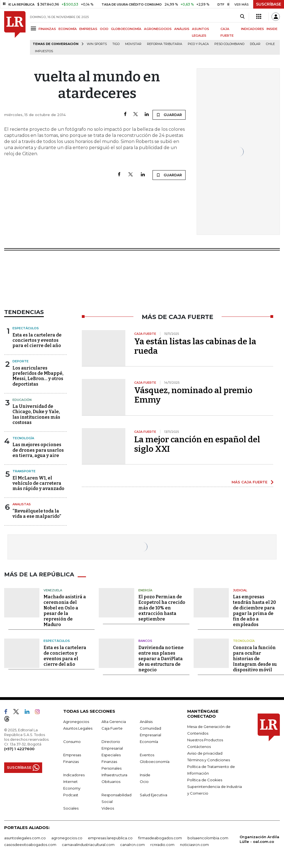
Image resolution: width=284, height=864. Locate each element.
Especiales (111, 755)
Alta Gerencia (114, 721)
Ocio (144, 781)
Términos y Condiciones (208, 760)
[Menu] (34, 28)
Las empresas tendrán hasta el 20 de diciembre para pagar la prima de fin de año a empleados (254, 610)
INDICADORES (252, 29)
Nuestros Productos (205, 740)
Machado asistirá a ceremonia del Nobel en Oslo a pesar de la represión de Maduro (65, 610)
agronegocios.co (66, 838)
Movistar (133, 44)
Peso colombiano (229, 44)
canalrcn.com (132, 844)
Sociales (70, 808)
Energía (145, 590)
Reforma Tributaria (164, 44)
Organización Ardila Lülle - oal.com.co (259, 839)
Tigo (116, 44)
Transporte (24, 471)
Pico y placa (198, 44)
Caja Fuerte (112, 728)
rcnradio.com (162, 844)
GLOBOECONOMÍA (126, 29)
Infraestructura (114, 775)
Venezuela (53, 590)
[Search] (242, 16)
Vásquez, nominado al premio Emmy (193, 395)
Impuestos (44, 51)
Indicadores (74, 775)
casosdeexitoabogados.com (30, 844)
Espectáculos (25, 328)
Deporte (20, 361)
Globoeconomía (154, 761)
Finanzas (71, 761)
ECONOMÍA (68, 29)
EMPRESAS (88, 29)
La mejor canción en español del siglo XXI (197, 444)
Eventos (147, 755)
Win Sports (97, 44)
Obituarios (111, 781)
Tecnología (23, 438)
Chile (270, 44)
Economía (149, 741)
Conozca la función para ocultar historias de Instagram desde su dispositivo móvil (255, 658)
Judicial (240, 590)
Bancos (145, 641)
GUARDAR (169, 114)
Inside (145, 775)
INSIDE (272, 29)
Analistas (21, 504)
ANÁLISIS (181, 29)
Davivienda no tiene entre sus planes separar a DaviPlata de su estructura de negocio (161, 658)
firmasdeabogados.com (160, 838)
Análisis (146, 721)
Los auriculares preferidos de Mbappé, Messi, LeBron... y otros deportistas (38, 376)
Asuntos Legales (77, 728)
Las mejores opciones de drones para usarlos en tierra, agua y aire (38, 450)
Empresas (72, 755)
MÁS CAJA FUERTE (249, 482)
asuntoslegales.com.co (25, 838)
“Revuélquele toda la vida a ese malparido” (36, 513)
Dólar (255, 44)
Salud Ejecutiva (153, 795)
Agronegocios (76, 721)
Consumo (72, 741)
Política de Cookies (204, 780)
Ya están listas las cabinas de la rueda (195, 346)
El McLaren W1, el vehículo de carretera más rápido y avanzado (38, 483)
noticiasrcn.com (194, 844)
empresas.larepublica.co (110, 838)
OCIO (104, 29)
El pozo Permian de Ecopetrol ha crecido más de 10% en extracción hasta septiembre (161, 608)
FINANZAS (47, 29)
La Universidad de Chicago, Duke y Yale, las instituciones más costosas (36, 414)
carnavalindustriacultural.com (88, 844)
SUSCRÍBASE (268, 4)
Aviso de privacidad (204, 753)
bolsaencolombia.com (207, 838)
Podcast (70, 795)
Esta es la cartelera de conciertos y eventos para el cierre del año (37, 340)
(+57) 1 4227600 (19, 749)
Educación (22, 400)
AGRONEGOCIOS (158, 29)
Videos (108, 808)
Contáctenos (199, 746)
